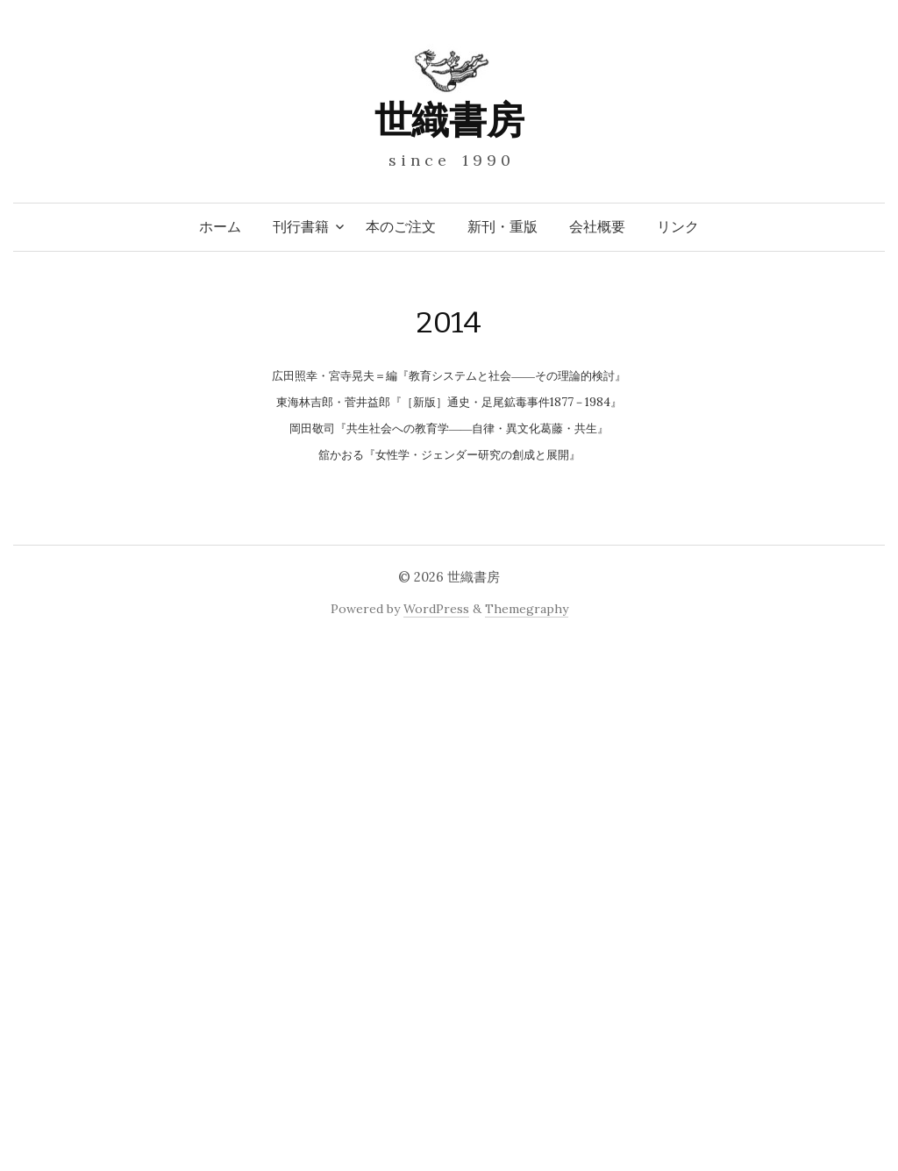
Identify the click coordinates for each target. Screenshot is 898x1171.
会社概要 (597, 226)
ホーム (220, 226)
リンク (678, 226)
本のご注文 (401, 226)
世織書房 (449, 120)
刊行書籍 (301, 226)
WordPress (436, 609)
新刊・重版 (502, 226)
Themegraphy (526, 609)
